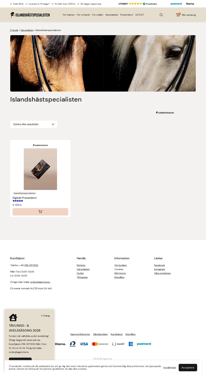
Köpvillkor (120, 277)
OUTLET (139, 14)
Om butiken (121, 265)
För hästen (69, 14)
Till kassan (82, 277)
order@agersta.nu (40, 282)
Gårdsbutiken (100, 334)
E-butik (14, 30)
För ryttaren (83, 14)
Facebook (159, 265)
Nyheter (81, 265)
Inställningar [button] (169, 367)
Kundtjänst (117, 334)
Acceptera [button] (187, 367)
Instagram (159, 269)
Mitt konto (120, 273)
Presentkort (126, 14)
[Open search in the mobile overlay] (161, 15)
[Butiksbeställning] (33, 124)
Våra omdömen (162, 273)
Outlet (80, 273)
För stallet (97, 14)
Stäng (46, 315)
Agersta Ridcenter (80, 334)
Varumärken (111, 14)
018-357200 (31, 265)
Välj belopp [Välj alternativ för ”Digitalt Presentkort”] (40, 211)
